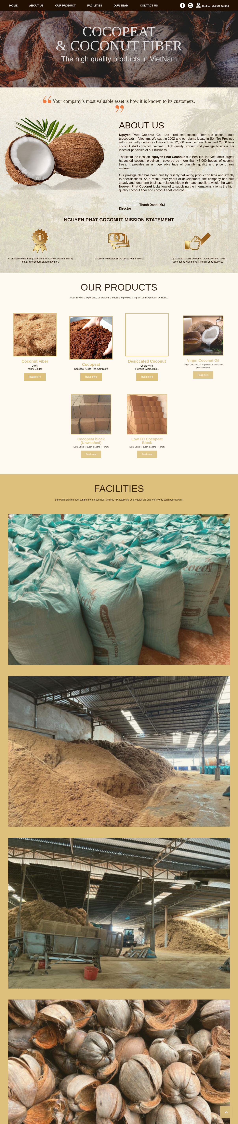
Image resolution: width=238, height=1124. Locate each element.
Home (149, 1112)
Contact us (226, 1112)
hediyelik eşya (129, 269)
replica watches (198, 259)
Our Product (178, 1112)
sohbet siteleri (129, 273)
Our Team (210, 1112)
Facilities (195, 1112)
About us (162, 1112)
